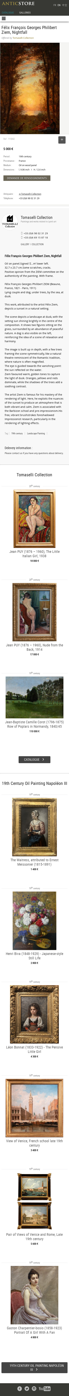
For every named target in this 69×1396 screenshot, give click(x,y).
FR (54, 5)
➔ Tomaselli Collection (30, 194)
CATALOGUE (8, 12)
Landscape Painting (36, 433)
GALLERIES (25, 12)
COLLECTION (38, 244)
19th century (17, 433)
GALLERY (25, 244)
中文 (64, 5)
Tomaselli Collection (37, 217)
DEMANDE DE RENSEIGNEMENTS (27, 178)
